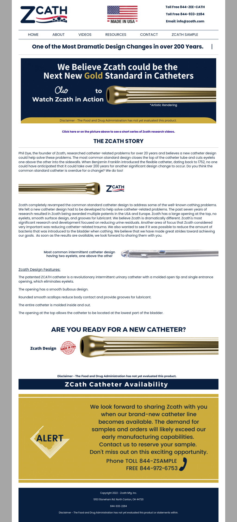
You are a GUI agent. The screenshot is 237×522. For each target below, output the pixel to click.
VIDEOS (84, 35)
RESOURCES (115, 35)
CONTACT (149, 35)
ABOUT (58, 35)
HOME (33, 35)
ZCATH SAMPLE (185, 35)
